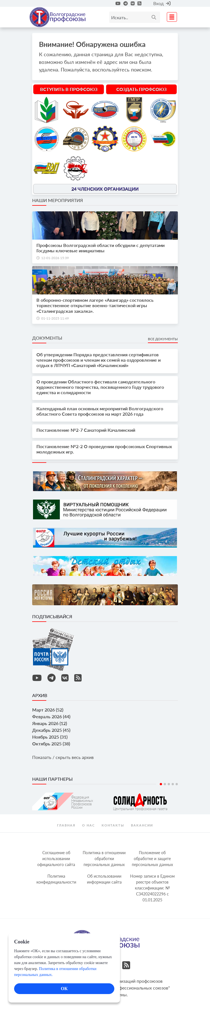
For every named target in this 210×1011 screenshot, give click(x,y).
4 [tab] (173, 784)
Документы (47, 337)
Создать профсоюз (141, 89)
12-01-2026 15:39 (55, 258)
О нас (88, 825)
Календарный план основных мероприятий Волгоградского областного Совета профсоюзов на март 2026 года (99, 411)
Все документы (163, 339)
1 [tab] (161, 784)
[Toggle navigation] (170, 16)
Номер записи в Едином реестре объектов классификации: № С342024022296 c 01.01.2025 (152, 888)
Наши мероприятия (57, 200)
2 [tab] (165, 784)
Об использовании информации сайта (104, 879)
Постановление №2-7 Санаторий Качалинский (85, 430)
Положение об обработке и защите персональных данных (152, 858)
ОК (64, 988)
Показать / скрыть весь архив (63, 757)
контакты (113, 825)
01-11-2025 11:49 (55, 318)
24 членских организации (105, 188)
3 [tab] (169, 784)
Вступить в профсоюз (68, 89)
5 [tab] (177, 784)
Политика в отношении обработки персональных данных (104, 858)
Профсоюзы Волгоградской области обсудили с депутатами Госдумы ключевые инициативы (100, 247)
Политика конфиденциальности (56, 879)
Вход (161, 3)
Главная (66, 825)
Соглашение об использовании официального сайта (56, 858)
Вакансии (142, 825)
